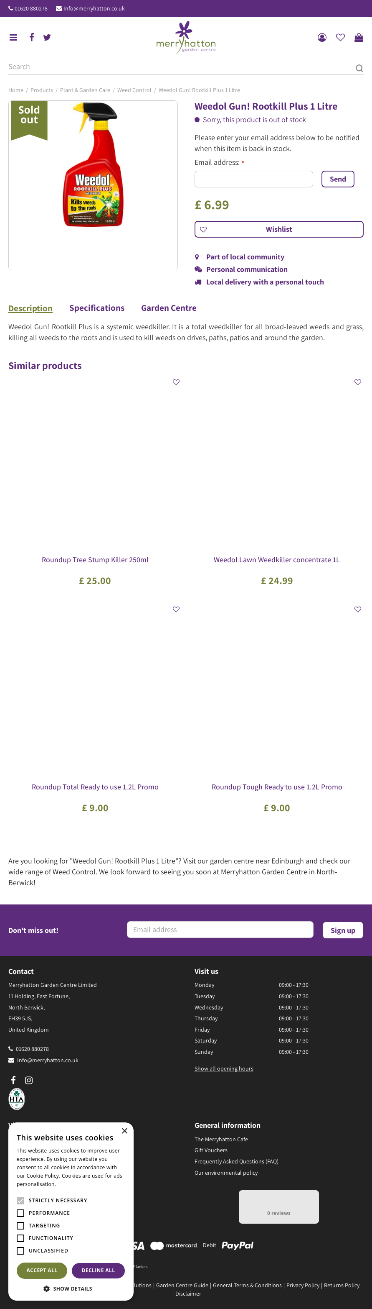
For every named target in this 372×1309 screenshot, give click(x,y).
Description (30, 308)
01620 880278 (31, 8)
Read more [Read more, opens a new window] (71, 1184)
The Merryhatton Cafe (221, 1139)
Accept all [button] (42, 1270)
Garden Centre (169, 308)
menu (13, 38)
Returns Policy (341, 1285)
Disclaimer (188, 1293)
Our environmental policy (226, 1172)
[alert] (71, 1211)
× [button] (124, 1131)
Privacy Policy (302, 1285)
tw (47, 38)
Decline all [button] (98, 1270)
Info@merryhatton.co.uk (94, 8)
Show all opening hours (224, 1068)
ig (29, 1081)
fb (32, 38)
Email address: (219, 162)
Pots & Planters (134, 1266)
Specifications (96, 308)
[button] (71, 1288)
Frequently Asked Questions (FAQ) (236, 1161)
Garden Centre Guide (182, 1285)
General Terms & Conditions (247, 1285)
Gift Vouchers (211, 1150)
